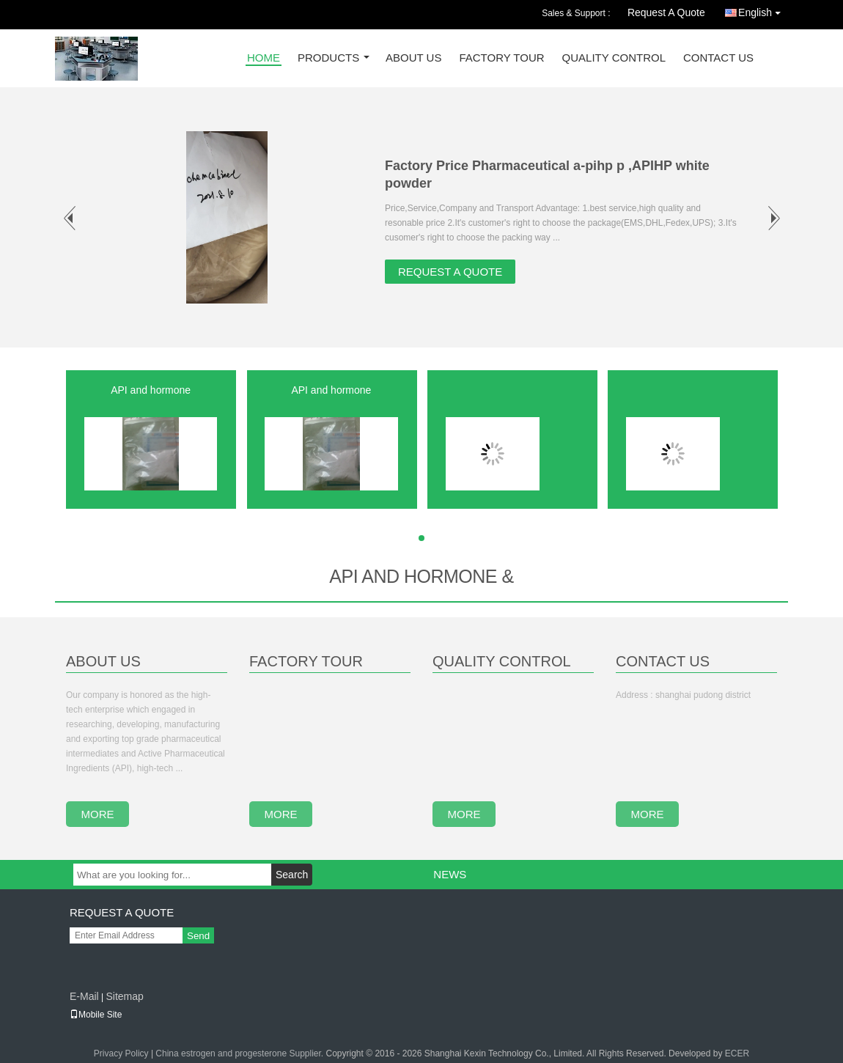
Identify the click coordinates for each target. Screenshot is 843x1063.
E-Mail (84, 996)
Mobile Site (96, 1014)
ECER (737, 1053)
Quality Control (614, 58)
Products (328, 58)
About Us (413, 58)
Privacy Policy (121, 1053)
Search (292, 874)
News (449, 874)
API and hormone (151, 390)
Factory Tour (501, 58)
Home (263, 58)
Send (198, 935)
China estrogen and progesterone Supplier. (240, 1053)
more (97, 814)
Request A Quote (666, 12)
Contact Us (718, 58)
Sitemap (124, 996)
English (763, 9)
